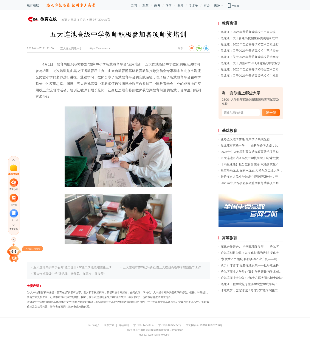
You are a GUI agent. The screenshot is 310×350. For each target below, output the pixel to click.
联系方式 (109, 325)
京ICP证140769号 (143, 325)
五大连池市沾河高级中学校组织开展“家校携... (251, 158)
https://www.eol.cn (100, 48)
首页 (64, 20)
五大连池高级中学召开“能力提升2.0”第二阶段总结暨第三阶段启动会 (78, 267)
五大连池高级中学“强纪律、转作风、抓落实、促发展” (69, 273)
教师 (180, 5)
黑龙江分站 (78, 20)
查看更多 (13, 229)
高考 (157, 5)
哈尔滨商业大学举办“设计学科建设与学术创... (251, 271)
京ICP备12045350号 (170, 325)
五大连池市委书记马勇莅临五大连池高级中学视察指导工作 (162, 267)
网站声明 (124, 325)
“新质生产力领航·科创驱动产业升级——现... (250, 259)
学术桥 (193, 5)
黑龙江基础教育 (99, 20)
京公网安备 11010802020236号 (204, 325)
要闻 (134, 5)
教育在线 (33, 5)
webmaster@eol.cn (159, 334)
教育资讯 (229, 23)
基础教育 (229, 130)
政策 (146, 5)
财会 (207, 5)
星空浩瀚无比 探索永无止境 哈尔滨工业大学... (251, 170)
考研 (169, 5)
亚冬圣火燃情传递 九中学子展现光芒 (245, 139)
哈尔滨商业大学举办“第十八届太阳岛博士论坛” (252, 278)
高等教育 (229, 238)
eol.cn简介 (94, 325)
